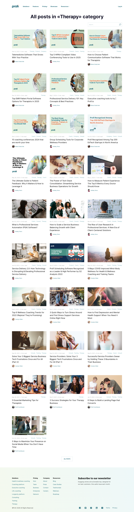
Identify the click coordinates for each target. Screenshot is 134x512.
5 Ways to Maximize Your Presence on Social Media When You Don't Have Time (29, 444)
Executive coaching (18, 488)
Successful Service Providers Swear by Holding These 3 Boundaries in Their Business (104, 359)
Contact (45, 488)
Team (35, 484)
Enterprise (36, 491)
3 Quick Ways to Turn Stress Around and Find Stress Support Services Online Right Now (66, 315)
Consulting (15, 497)
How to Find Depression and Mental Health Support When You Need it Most (103, 315)
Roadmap (56, 494)
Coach (77, 51)
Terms (108, 508)
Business (36, 488)
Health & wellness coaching (21, 481)
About (45, 481)
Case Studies (57, 484)
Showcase (53, 6)
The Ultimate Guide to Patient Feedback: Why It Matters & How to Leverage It (28, 183)
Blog (54, 481)
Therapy (32, 51)
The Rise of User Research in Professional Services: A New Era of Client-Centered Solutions (103, 227)
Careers (45, 491)
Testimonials (57, 488)
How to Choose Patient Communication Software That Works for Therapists (104, 57)
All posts (67, 459)
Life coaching (16, 491)
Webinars (56, 491)
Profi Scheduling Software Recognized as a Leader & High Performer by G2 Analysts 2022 (67, 271)
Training (82, 51)
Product (37, 51)
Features (36, 6)
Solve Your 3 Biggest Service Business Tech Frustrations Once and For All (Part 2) (29, 359)
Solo (34, 481)
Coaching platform (18, 484)
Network (36, 494)
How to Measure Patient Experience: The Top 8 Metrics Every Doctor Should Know (104, 183)
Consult (82, 95)
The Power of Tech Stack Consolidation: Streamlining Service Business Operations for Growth (65, 183)
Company (43, 51)
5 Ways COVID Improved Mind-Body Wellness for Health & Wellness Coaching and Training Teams (104, 271)
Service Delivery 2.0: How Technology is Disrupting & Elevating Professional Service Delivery (28, 271)
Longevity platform (18, 494)
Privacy (114, 508)
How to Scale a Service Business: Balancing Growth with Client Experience (64, 227)
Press (45, 484)
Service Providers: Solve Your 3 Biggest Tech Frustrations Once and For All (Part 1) (66, 359)
